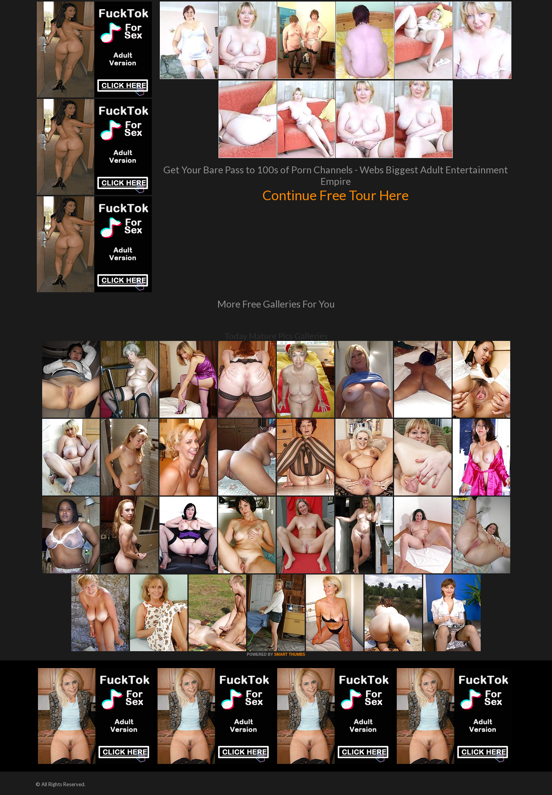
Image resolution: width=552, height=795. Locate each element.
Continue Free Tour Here (335, 195)
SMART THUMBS (289, 654)
